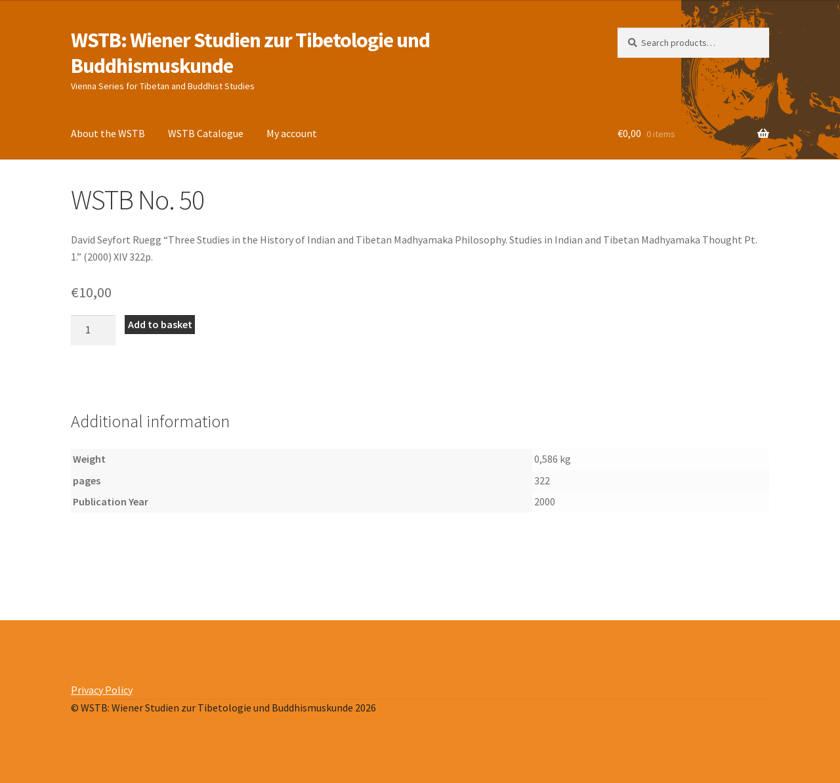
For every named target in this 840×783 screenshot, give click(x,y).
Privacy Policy (102, 689)
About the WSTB (108, 133)
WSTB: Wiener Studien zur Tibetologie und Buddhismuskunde (250, 53)
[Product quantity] (93, 330)
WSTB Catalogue (205, 133)
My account (291, 133)
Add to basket (160, 324)
